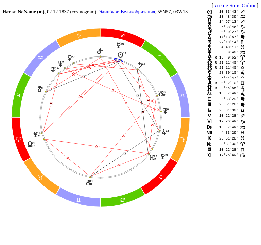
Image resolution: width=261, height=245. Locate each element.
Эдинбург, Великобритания (127, 11)
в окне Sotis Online (235, 6)
